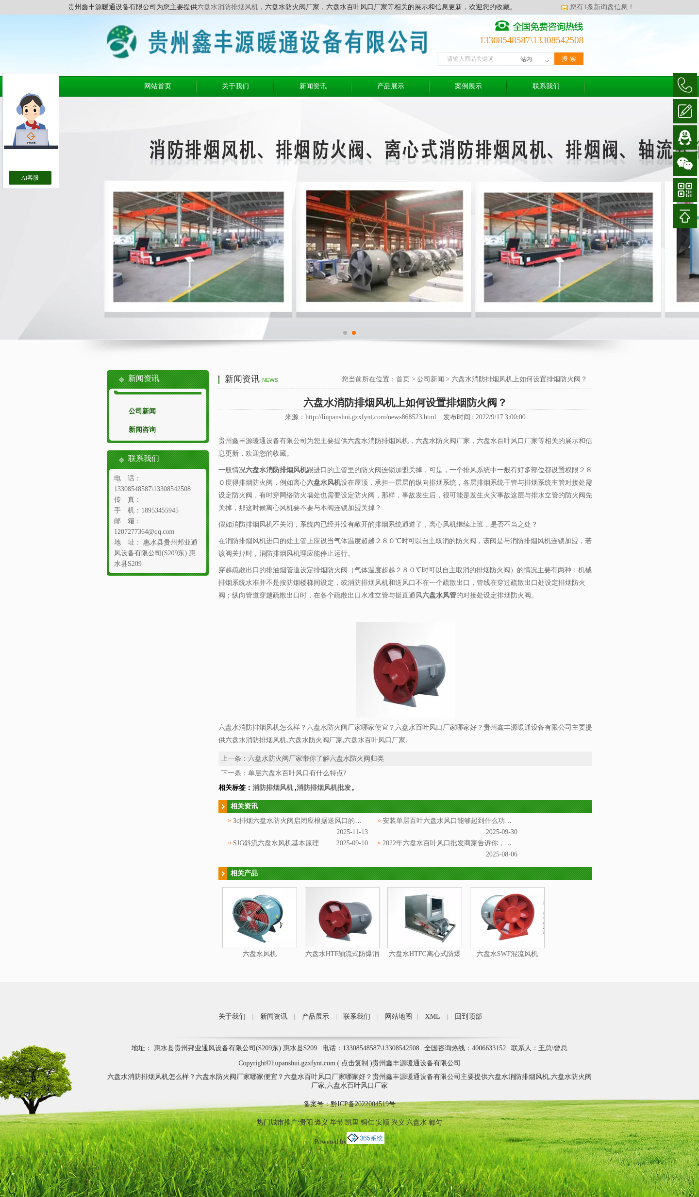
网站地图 (398, 1016)
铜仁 (367, 1122)
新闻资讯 (313, 86)
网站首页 (157, 86)
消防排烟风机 (272, 787)
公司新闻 (142, 411)
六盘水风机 (260, 954)
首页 (403, 379)
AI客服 (30, 177)
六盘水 (416, 1122)
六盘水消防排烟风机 (227, 7)
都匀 (435, 1122)
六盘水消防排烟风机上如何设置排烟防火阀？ (519, 379)
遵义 (321, 1122)
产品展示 (390, 86)
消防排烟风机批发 (324, 787)
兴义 (398, 1122)
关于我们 (235, 86)
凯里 (352, 1122)
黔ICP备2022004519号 (363, 1104)
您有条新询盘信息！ (597, 7)
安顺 (382, 1122)
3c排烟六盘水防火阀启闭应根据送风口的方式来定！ (311, 820)
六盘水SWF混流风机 (507, 954)
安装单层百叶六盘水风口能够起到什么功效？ (450, 820)
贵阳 (306, 1122)
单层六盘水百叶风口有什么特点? (297, 773)
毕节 (337, 1122)
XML (432, 1016)
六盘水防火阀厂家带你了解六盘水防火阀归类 (316, 758)
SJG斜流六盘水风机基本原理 (276, 843)
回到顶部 (468, 1016)
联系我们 (546, 86)
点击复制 (354, 1063)
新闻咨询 (142, 429)
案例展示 (468, 86)
